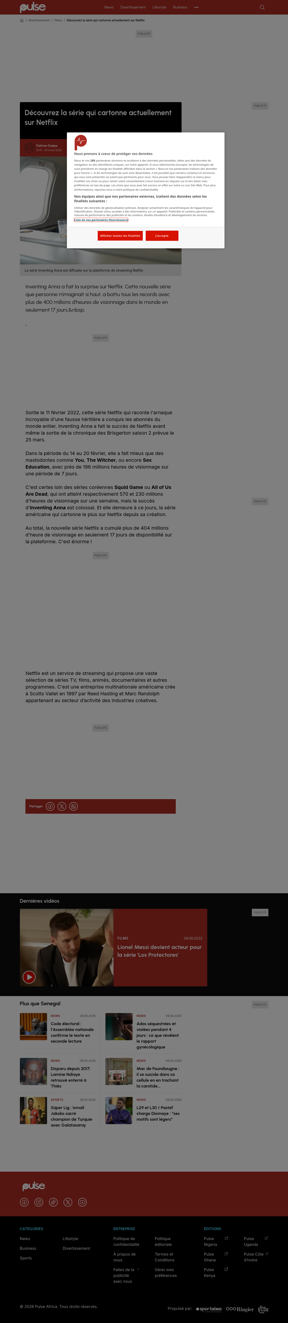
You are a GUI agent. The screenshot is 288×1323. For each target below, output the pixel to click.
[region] (145, 190)
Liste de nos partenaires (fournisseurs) (101, 220)
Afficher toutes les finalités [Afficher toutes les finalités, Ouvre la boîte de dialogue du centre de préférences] (120, 235)
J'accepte (161, 235)
